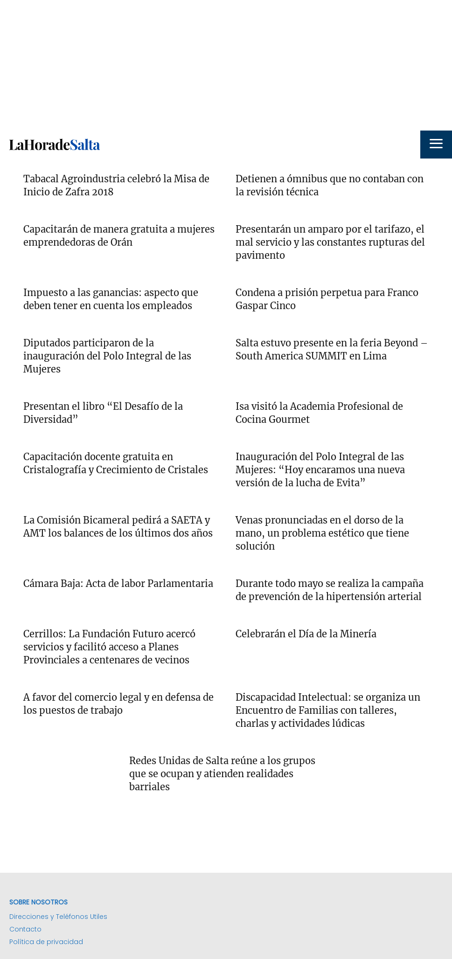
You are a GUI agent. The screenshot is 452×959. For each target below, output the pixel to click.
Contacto (25, 929)
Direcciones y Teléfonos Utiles (58, 916)
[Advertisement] (226, 65)
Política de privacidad (46, 941)
